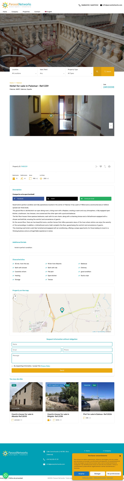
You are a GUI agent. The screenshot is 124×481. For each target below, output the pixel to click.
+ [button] (15, 304)
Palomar (19, 83)
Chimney (84, 276)
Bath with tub (52, 276)
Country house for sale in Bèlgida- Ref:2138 (58, 424)
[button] (120, 456)
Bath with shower (21, 276)
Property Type (73, 69)
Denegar (97, 474)
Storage (17, 288)
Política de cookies (87, 477)
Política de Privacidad (100, 477)
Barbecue (84, 272)
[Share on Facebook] (28, 207)
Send (62, 379)
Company (15, 12)
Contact (37, 12)
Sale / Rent (43, 69)
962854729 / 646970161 (89, 5)
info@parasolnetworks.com (112, 5)
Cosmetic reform (20, 280)
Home (5, 12)
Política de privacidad (16, 478)
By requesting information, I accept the (32, 374)
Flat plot (51, 280)
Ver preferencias (113, 474)
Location (15, 69)
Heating (17, 284)
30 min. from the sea (22, 272)
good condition (86, 280)
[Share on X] (62, 207)
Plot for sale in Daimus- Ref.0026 (97, 423)
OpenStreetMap (101, 340)
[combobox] (23, 74)
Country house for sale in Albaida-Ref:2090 (22, 424)
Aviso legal (110, 477)
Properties (26, 12)
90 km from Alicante (54, 272)
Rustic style (85, 284)
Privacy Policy (45, 374)
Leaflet (94, 340)
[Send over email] (95, 207)
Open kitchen (52, 284)
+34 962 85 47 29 (52, 459)
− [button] (15, 307)
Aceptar (81, 474)
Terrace (50, 288)
